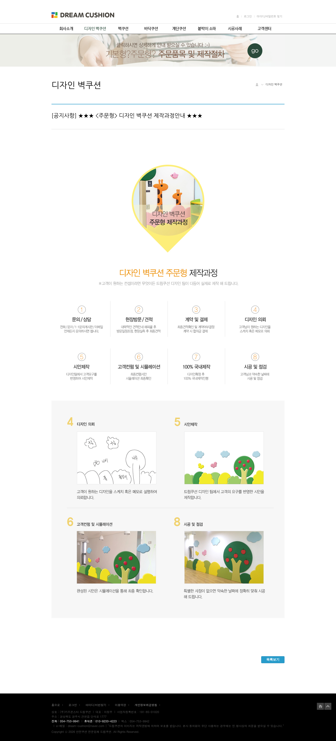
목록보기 (272, 659)
